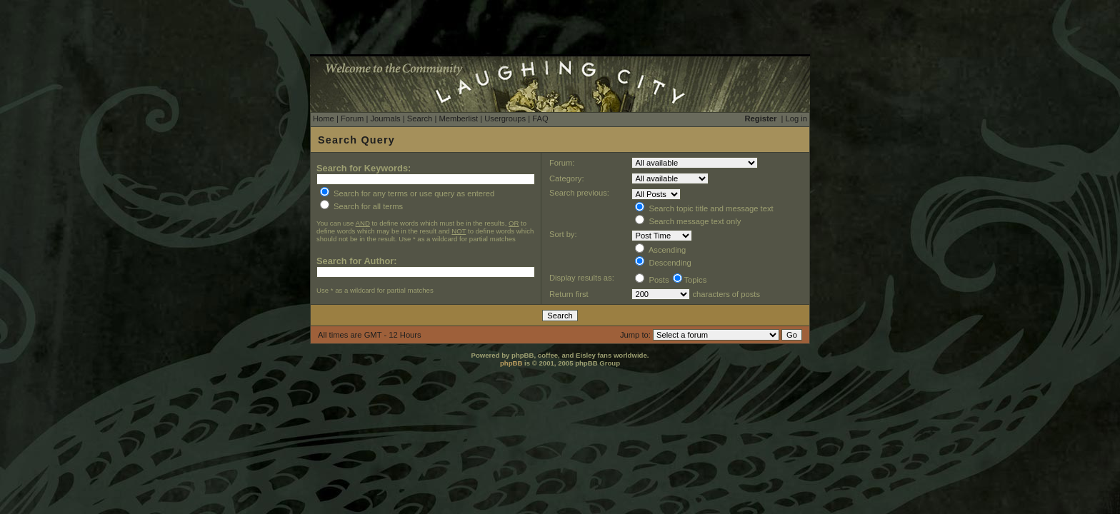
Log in (796, 118)
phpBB (511, 363)
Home (323, 118)
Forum (352, 118)
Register (761, 118)
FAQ (540, 118)
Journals (385, 118)
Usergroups (505, 118)
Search (419, 118)
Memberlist (458, 118)
